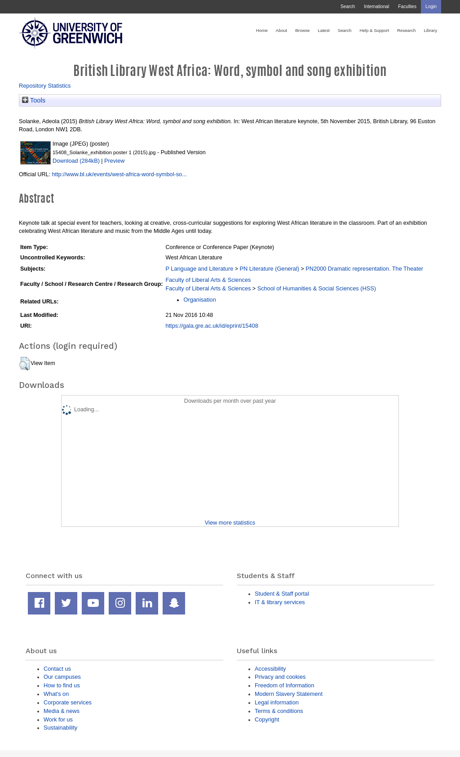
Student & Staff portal (282, 593)
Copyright (267, 719)
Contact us (57, 668)
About (281, 30)
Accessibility (270, 668)
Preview (114, 160)
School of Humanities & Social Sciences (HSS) (316, 288)
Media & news (62, 711)
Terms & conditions (279, 711)
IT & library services (280, 602)
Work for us (58, 719)
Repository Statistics (45, 85)
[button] (24, 363)
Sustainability (60, 727)
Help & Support (374, 30)
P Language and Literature (199, 268)
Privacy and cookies (280, 676)
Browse (302, 30)
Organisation (199, 299)
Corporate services (68, 702)
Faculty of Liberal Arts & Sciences (208, 279)
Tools (33, 100)
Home (262, 30)
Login (431, 6)
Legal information (277, 702)
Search (348, 6)
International (376, 6)
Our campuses (62, 676)
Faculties (407, 6)
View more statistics (230, 522)
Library (430, 30)
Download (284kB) (76, 160)
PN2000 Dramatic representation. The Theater (364, 268)
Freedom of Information (284, 685)
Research (406, 30)
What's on (56, 693)
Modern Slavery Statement (289, 693)
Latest (323, 30)
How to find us (62, 685)
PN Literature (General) (269, 268)
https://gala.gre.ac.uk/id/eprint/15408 (211, 325)
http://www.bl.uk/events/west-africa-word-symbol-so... (119, 174)
